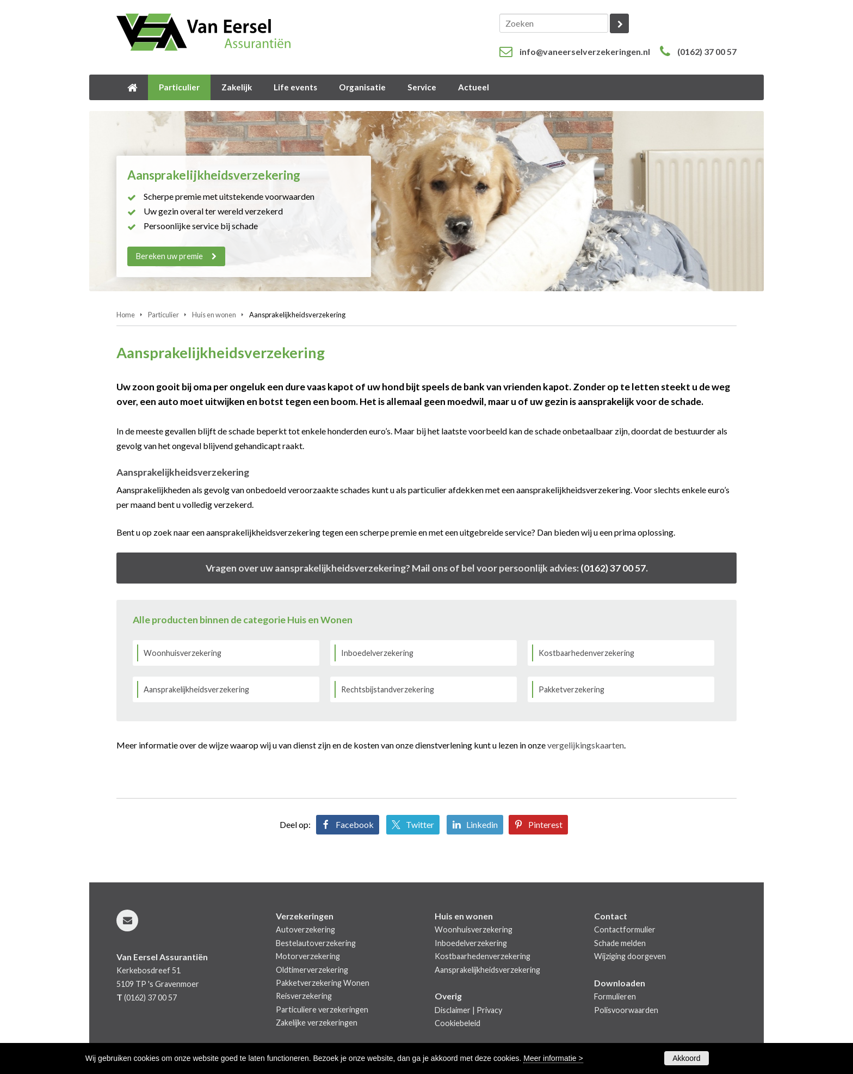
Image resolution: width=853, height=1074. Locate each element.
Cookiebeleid (457, 1023)
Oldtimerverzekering (312, 969)
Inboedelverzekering (377, 653)
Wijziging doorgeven (630, 956)
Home (125, 314)
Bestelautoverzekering (316, 943)
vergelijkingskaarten (585, 745)
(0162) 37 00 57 (707, 51)
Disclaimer (453, 1010)
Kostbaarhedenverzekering (586, 653)
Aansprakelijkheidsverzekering (196, 689)
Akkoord (686, 1058)
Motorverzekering (308, 956)
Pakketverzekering (571, 689)
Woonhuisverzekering (182, 653)
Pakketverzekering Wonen (322, 982)
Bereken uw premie (169, 256)
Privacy (489, 1010)
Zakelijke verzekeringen (316, 1022)
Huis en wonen (214, 314)
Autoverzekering (305, 929)
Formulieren (615, 996)
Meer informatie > (553, 1058)
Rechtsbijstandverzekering (387, 689)
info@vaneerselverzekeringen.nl (585, 51)
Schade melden (620, 943)
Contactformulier (625, 929)
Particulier (163, 314)
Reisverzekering (304, 996)
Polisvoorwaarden (626, 1010)
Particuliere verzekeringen (322, 1009)
